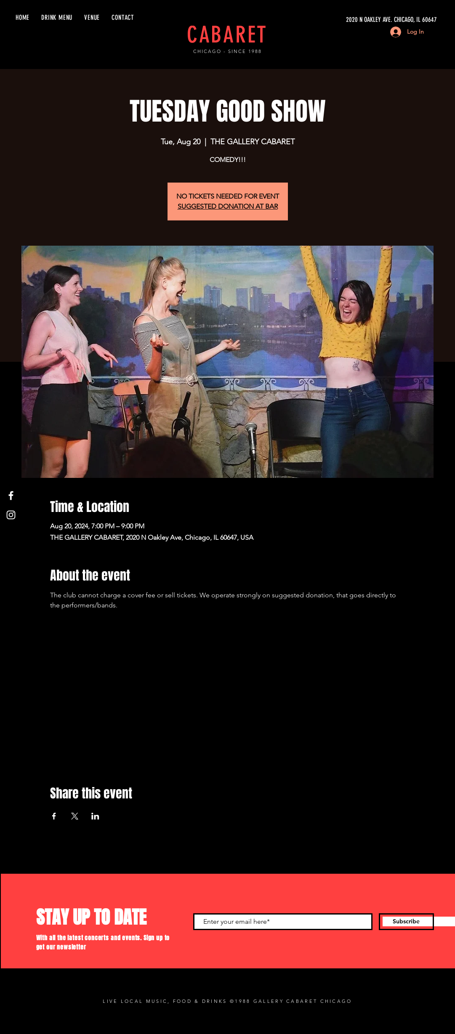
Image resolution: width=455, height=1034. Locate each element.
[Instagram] (11, 515)
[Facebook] (11, 495)
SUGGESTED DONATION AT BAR (228, 206)
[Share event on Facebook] (54, 816)
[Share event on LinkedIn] (95, 816)
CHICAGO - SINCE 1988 (227, 51)
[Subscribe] (406, 921)
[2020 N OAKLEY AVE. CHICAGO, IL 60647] (357, 19)
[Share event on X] (75, 816)
